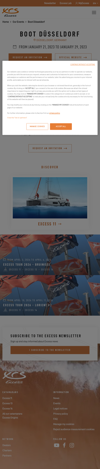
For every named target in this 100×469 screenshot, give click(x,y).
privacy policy (54, 113)
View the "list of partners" (17, 118)
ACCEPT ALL (61, 126)
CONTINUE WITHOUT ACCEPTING (82, 64)
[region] (49, 98)
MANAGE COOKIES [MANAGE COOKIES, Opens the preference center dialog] (37, 126)
